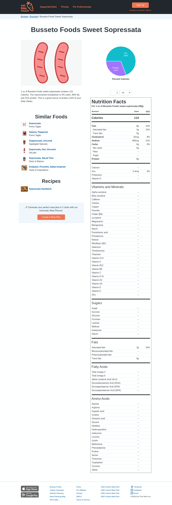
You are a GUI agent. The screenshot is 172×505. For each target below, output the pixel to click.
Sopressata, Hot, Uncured (42, 149)
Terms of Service (83, 500)
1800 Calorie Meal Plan (110, 490)
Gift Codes (54, 500)
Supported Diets (48, 7)
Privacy (79, 493)
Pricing (64, 7)
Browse (24, 16)
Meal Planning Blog (57, 497)
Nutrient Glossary (57, 493)
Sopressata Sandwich (40, 189)
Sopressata (35, 123)
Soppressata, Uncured (40, 141)
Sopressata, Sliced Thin (41, 158)
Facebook (136, 487)
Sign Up (140, 5)
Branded (34, 16)
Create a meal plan (51, 217)
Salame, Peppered (38, 132)
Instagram (136, 490)
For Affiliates (81, 490)
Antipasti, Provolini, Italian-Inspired (47, 167)
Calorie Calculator (57, 490)
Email (134, 493)
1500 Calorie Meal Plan (110, 487)
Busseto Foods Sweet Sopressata (86, 30)
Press (78, 487)
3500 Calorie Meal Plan (110, 497)
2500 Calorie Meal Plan (110, 493)
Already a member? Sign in (140, 10)
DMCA (79, 497)
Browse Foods (55, 487)
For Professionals (82, 7)
